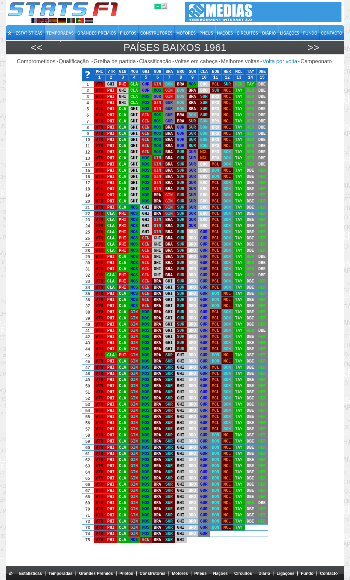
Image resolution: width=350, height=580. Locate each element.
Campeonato (316, 61)
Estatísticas (30, 573)
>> (313, 47)
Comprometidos (36, 61)
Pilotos (126, 573)
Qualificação (75, 61)
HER (227, 71)
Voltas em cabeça (196, 61)
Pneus (200, 573)
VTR (111, 71)
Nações (220, 573)
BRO (181, 71)
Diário (264, 573)
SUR (192, 71)
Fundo (307, 573)
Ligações (285, 573)
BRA (169, 71)
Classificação (155, 61)
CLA (204, 71)
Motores (180, 573)
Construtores (152, 573)
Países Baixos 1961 (174, 47)
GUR (157, 71)
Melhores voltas (240, 61)
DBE (262, 71)
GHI (146, 71)
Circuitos (243, 573)
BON (215, 71)
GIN (122, 71)
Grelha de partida (115, 61)
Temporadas (60, 573)
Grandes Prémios (96, 573)
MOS (134, 71)
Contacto (329, 573)
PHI (99, 71)
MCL (239, 71)
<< (36, 47)
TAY (250, 71)
